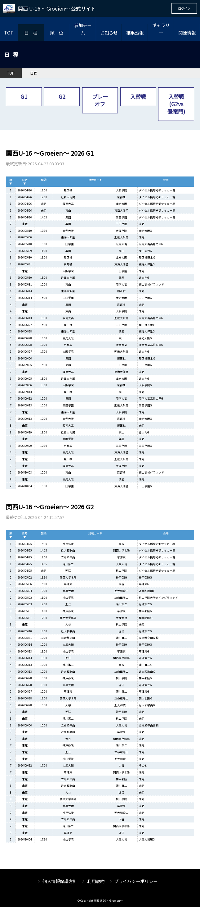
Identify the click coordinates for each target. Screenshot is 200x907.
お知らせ (109, 32)
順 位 (56, 32)
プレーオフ (100, 100)
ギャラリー (161, 29)
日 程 (30, 32)
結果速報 (135, 32)
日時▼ (25, 181)
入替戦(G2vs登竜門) (176, 104)
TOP (9, 32)
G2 (62, 96)
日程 (34, 73)
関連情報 (187, 32)
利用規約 (95, 881)
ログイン (184, 8)
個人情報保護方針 (59, 881)
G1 (23, 96)
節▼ (10, 181)
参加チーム (82, 29)
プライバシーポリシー (136, 881)
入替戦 (138, 96)
